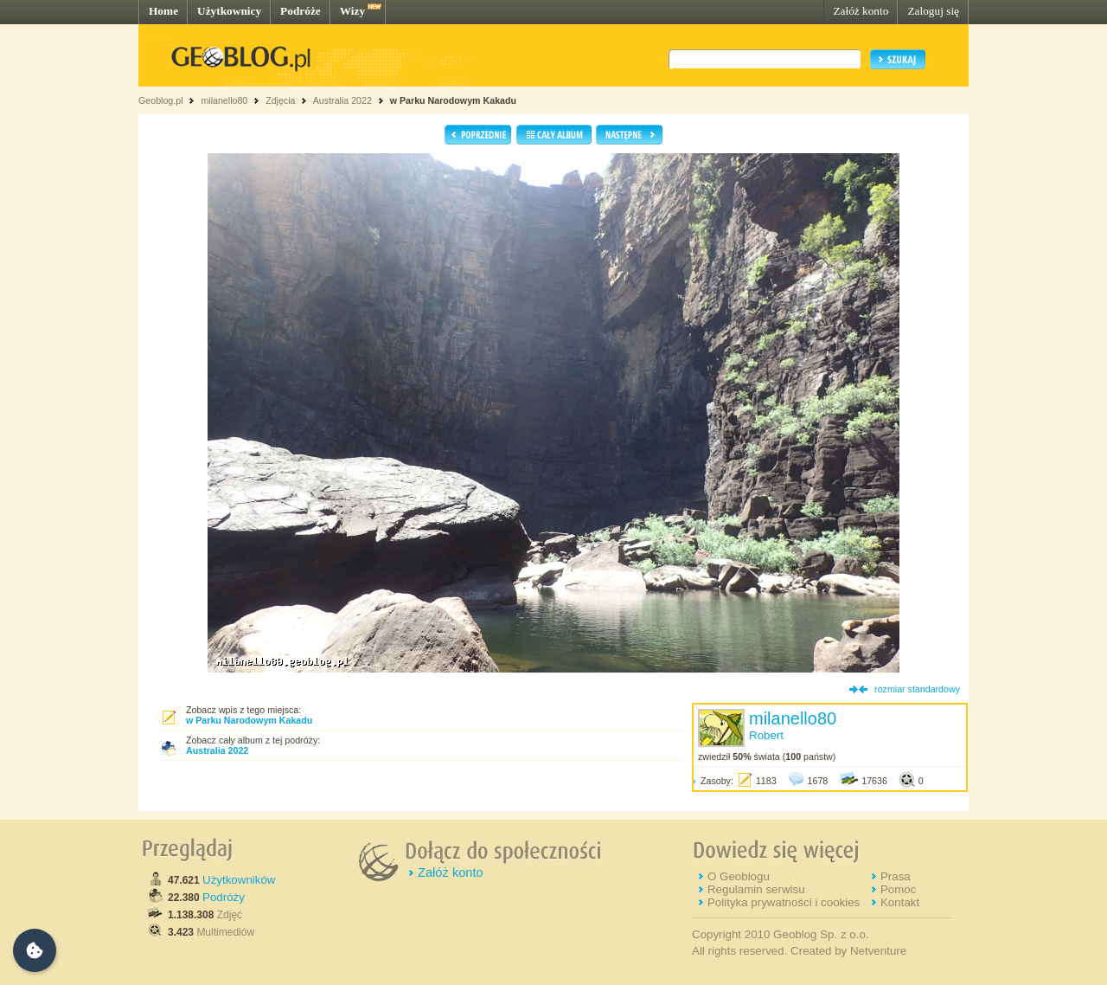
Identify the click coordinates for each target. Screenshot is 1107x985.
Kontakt (899, 902)
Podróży (223, 897)
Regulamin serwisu (756, 889)
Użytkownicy (229, 10)
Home (163, 10)
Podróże (300, 10)
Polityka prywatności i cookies (783, 902)
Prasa (895, 876)
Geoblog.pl (160, 100)
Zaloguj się (933, 10)
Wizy (352, 10)
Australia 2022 (342, 100)
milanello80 (224, 100)
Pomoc (898, 889)
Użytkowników (238, 879)
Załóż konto (860, 10)
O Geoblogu (738, 876)
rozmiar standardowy (917, 689)
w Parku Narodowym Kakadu (453, 100)
